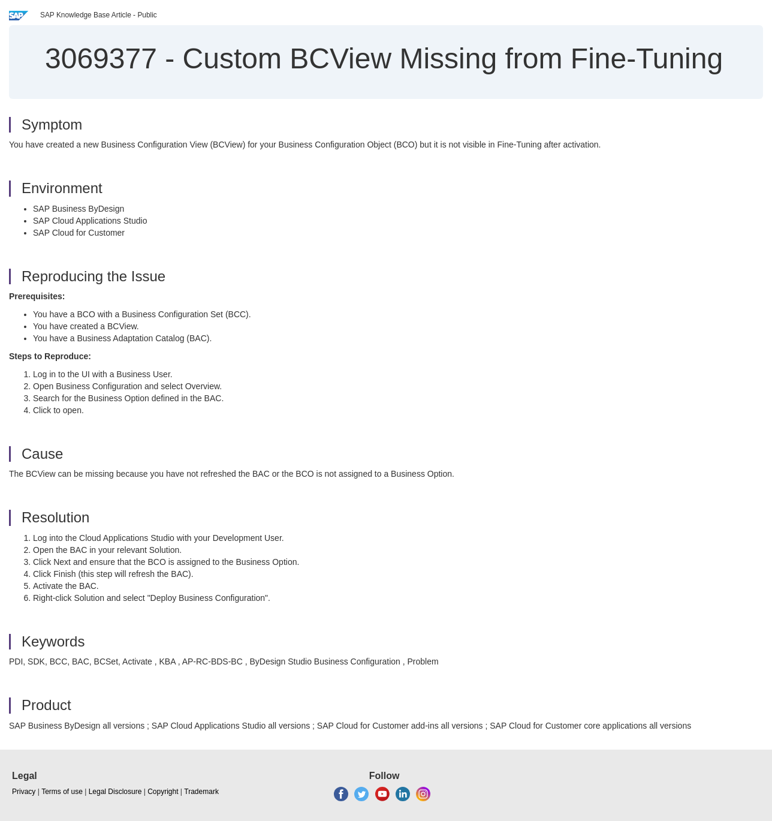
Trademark (201, 791)
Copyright (162, 791)
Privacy (23, 791)
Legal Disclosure (115, 791)
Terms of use (62, 791)
